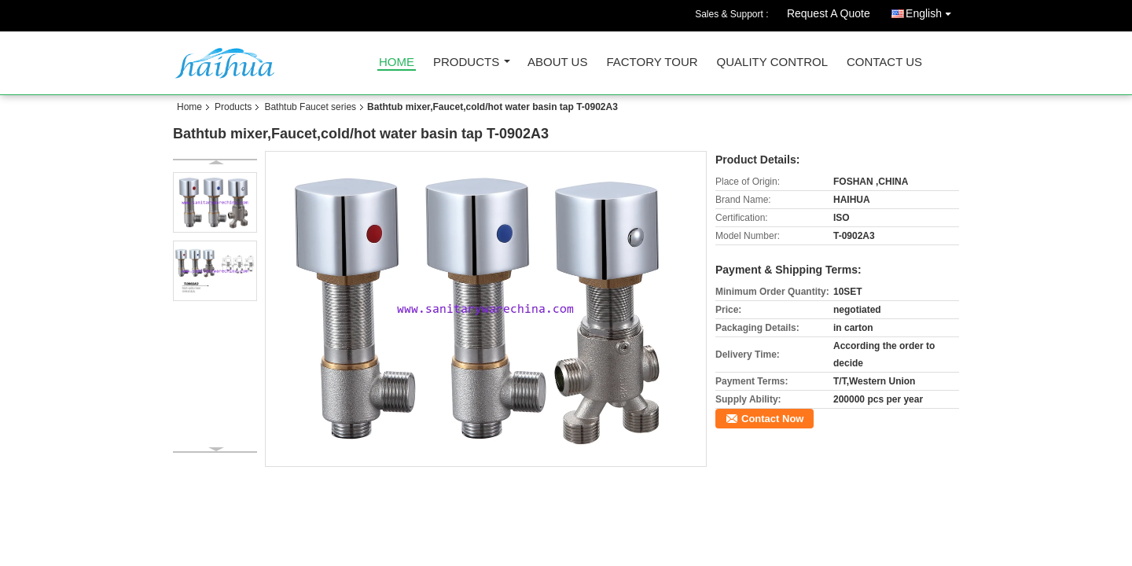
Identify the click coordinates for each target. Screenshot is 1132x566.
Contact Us (884, 62)
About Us (557, 62)
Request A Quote (828, 13)
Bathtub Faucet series (310, 106)
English (932, 11)
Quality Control (772, 62)
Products (466, 62)
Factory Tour (651, 62)
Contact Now (772, 418)
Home (396, 62)
